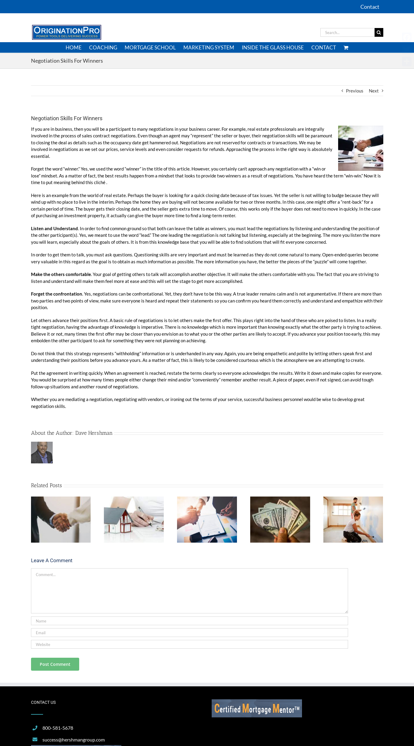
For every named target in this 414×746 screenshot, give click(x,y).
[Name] (189, 620)
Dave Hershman (94, 433)
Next (374, 90)
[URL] (189, 644)
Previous (354, 90)
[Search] (379, 32)
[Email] (189, 632)
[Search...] (347, 32)
